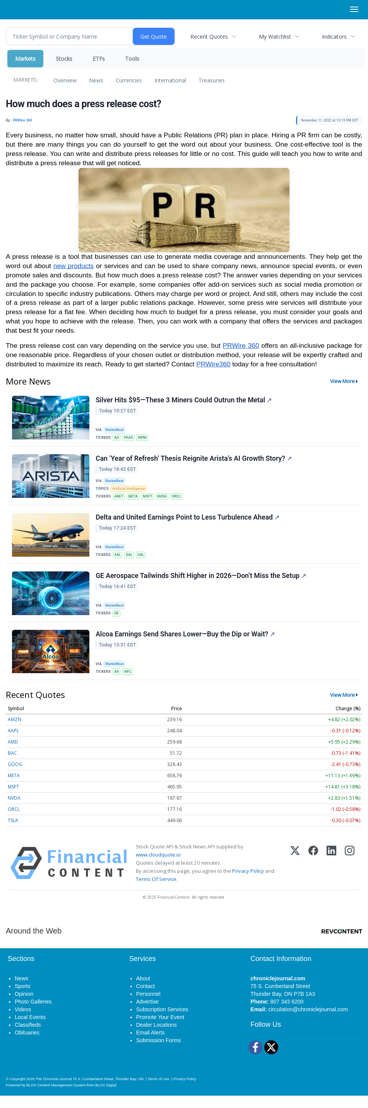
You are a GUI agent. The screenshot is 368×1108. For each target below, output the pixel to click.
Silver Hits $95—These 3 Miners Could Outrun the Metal (184, 401)
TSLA (13, 832)
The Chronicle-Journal (54, 1091)
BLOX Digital (105, 1097)
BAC (12, 765)
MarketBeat (116, 430)
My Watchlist (275, 36)
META (135, 501)
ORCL (182, 501)
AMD (13, 754)
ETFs (98, 58)
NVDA (167, 501)
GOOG (15, 776)
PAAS (130, 438)
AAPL (13, 743)
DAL (131, 561)
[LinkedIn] (331, 875)
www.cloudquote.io (158, 866)
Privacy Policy (248, 883)
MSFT (151, 501)
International (170, 80)
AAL (118, 561)
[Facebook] (313, 875)
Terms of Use (158, 1091)
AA (117, 682)
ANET (120, 501)
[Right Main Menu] (354, 9)
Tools (132, 58)
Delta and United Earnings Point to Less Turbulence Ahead (188, 524)
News (96, 80)
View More (342, 381)
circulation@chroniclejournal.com (308, 1022)
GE (117, 622)
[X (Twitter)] (295, 875)
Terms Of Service (156, 891)
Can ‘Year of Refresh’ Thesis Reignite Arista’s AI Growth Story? (194, 461)
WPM (145, 438)
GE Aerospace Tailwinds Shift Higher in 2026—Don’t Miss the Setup (201, 584)
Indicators (334, 36)
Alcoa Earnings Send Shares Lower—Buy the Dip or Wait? (186, 645)
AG (117, 438)
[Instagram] (350, 875)
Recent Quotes (209, 36)
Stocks (64, 58)
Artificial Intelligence (130, 492)
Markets (25, 58)
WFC (130, 682)
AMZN (14, 731)
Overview (65, 80)
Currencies (129, 80)
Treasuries (212, 80)
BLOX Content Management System (56, 1097)
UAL (143, 561)
